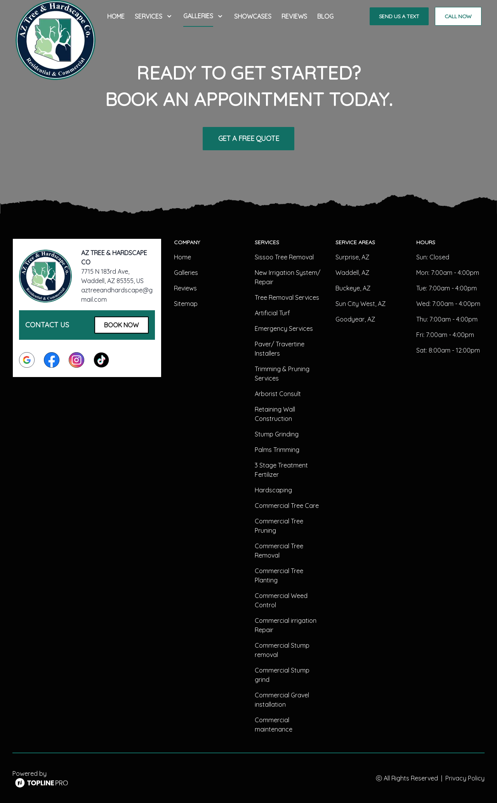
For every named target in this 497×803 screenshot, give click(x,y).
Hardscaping (273, 490)
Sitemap (186, 304)
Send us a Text (399, 16)
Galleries (186, 272)
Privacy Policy (465, 778)
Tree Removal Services (287, 297)
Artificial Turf (272, 313)
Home (116, 16)
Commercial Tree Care (287, 505)
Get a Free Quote (248, 138)
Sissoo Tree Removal (284, 257)
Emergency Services (284, 328)
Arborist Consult (278, 394)
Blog (325, 16)
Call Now (458, 16)
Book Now (121, 325)
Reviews (294, 16)
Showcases (252, 16)
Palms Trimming (277, 450)
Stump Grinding (277, 434)
